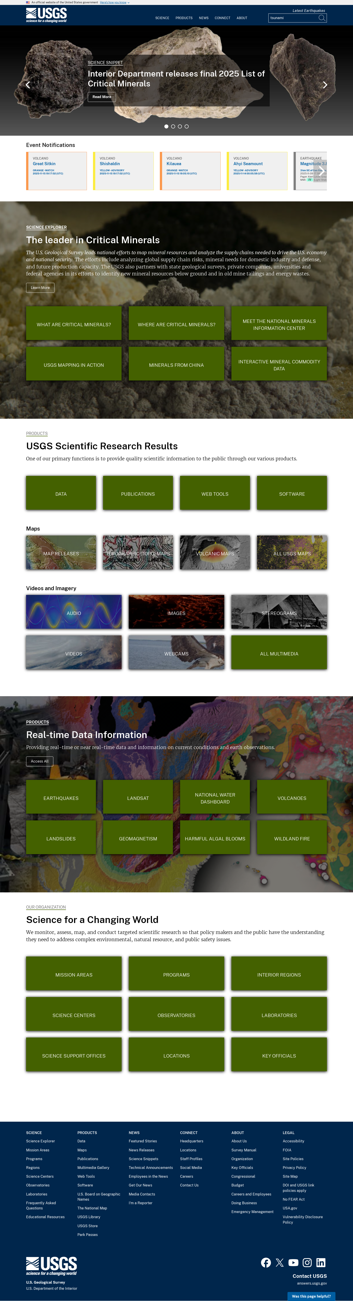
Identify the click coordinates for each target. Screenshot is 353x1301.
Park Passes (87, 1235)
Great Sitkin (44, 163)
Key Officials (242, 1168)
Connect (222, 18)
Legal (288, 1133)
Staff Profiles (191, 1159)
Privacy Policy (294, 1168)
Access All (40, 761)
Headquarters (191, 1141)
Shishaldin (110, 163)
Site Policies (293, 1159)
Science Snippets (143, 1159)
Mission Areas (37, 1150)
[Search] (322, 18)
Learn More (40, 288)
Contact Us (189, 1185)
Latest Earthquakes (309, 11)
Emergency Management (252, 1212)
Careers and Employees (251, 1194)
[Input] (297, 18)
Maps (82, 1150)
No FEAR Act (294, 1199)
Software (85, 1185)
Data (81, 1141)
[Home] (46, 22)
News (203, 18)
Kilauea (174, 163)
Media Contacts (142, 1194)
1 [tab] (166, 126)
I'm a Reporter (140, 1203)
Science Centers (40, 1176)
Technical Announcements (151, 1168)
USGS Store (87, 1226)
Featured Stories (143, 1141)
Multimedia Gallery (93, 1168)
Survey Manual (243, 1150)
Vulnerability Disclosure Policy (303, 1219)
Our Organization (46, 907)
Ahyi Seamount (248, 163)
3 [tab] (180, 126)
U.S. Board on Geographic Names (98, 1197)
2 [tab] (173, 126)
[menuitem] (162, 15)
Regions (33, 1168)
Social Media (191, 1168)
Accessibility (293, 1141)
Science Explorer (46, 227)
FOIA (287, 1150)
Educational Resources (45, 1217)
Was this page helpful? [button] (311, 1296)
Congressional (243, 1176)
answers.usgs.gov (312, 1283)
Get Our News (140, 1185)
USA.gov (290, 1208)
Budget (237, 1185)
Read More (102, 97)
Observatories (38, 1185)
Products (184, 18)
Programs (34, 1159)
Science (162, 18)
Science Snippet (105, 62)
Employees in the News (148, 1176)
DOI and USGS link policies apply (298, 1188)
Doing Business (244, 1203)
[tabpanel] (176, 80)
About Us (239, 1141)
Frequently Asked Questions (41, 1206)
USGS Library (88, 1217)
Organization (242, 1159)
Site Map (290, 1176)
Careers (186, 1176)
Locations (188, 1150)
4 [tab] (187, 126)
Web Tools (86, 1176)
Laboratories (36, 1194)
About (242, 18)
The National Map (92, 1208)
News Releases (141, 1150)
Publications (87, 1159)
